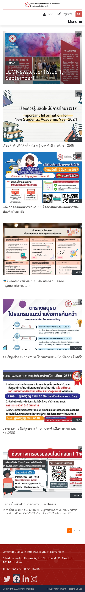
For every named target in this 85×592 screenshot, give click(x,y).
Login (50, 14)
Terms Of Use (75, 588)
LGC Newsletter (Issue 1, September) (34, 74)
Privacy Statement (56, 588)
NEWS (12, 63)
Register (67, 14)
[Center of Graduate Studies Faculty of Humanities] (42, 5)
